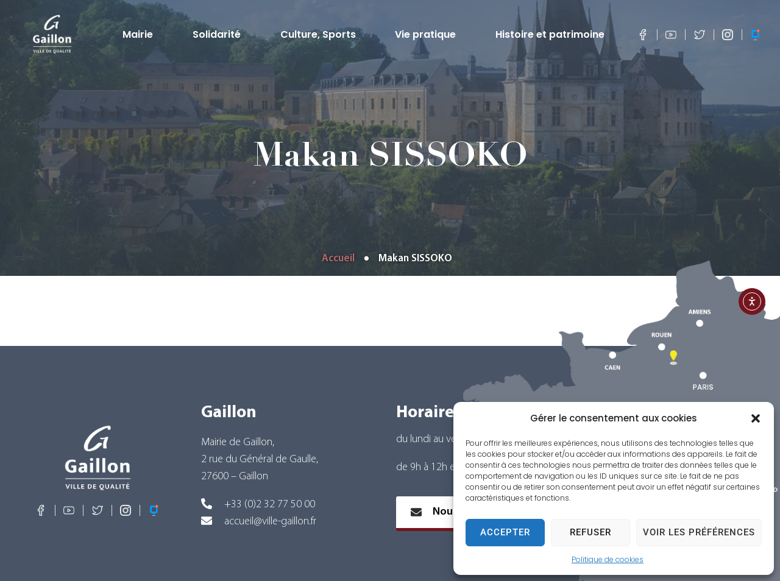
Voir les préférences (699, 532)
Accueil (338, 258)
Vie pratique (428, 35)
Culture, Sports (321, 35)
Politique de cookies (608, 559)
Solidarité (220, 35)
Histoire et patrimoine (553, 35)
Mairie (140, 35)
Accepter (505, 532)
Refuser (590, 532)
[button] (756, 418)
